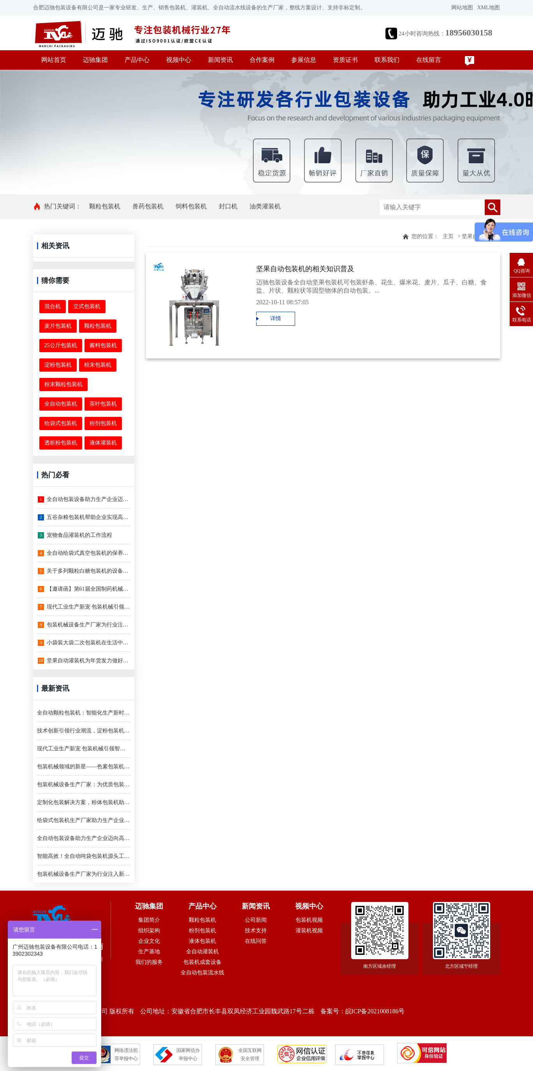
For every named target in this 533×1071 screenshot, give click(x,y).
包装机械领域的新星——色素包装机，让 (83, 766)
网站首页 (53, 59)
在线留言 (428, 59)
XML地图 (488, 8)
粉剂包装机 (103, 423)
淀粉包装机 (58, 365)
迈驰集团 (95, 59)
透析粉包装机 (60, 443)
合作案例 (262, 59)
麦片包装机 (58, 326)
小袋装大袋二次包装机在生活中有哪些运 (84, 643)
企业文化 (149, 941)
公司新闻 (256, 920)
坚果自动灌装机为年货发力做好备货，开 (84, 661)
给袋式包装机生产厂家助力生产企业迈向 (83, 820)
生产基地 (149, 952)
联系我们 (387, 59)
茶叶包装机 (103, 404)
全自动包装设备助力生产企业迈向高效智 (84, 499)
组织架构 (149, 930)
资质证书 (345, 59)
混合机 (52, 306)
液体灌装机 (103, 443)
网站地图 (462, 8)
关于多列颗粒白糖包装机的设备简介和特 (84, 571)
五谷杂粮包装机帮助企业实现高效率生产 (84, 517)
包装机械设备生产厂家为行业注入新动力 (84, 625)
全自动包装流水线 (202, 973)
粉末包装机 (97, 365)
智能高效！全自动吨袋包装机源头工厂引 (83, 856)
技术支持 (256, 930)
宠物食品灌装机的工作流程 (75, 535)
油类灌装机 (265, 206)
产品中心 (137, 59)
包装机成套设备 (202, 962)
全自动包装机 (60, 404)
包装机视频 (309, 920)
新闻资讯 (220, 59)
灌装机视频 (309, 930)
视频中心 (178, 59)
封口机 (228, 206)
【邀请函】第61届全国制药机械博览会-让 (84, 589)
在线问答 (256, 941)
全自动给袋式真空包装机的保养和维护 (84, 553)
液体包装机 (202, 941)
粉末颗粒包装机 (63, 384)
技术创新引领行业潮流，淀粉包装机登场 (83, 731)
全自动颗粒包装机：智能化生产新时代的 (83, 713)
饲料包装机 (191, 206)
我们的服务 (149, 962)
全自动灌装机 (202, 952)
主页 (448, 236)
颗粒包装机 (104, 206)
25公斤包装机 (60, 345)
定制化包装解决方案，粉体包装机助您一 (83, 802)
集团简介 (149, 920)
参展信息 (303, 59)
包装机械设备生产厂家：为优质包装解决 (83, 784)
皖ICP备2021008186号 (375, 1011)
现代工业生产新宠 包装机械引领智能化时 (84, 607)
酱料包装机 (103, 345)
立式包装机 (86, 306)
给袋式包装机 (60, 423)
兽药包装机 (148, 206)
